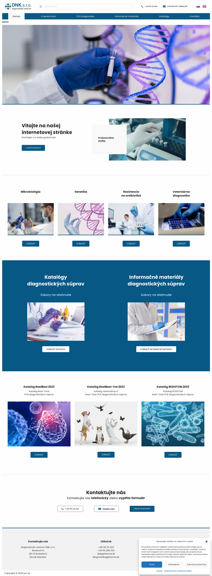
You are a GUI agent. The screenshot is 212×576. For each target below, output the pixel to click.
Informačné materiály (127, 16)
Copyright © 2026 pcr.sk (17, 573)
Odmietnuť (173, 565)
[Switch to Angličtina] (204, 6)
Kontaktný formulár (175, 6)
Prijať (151, 565)
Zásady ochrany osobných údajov (178, 571)
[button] (206, 541)
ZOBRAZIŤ (30, 244)
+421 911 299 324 (105, 550)
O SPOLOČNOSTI (33, 148)
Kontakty (195, 16)
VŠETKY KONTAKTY (142, 509)
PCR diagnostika (85, 16)
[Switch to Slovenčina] (198, 6)
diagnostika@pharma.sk (106, 557)
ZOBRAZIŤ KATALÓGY (55, 349)
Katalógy (164, 16)
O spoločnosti (48, 16)
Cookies (159, 571)
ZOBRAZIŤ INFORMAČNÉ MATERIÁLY (156, 349)
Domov (16, 16)
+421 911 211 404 (149, 6)
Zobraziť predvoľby (196, 565)
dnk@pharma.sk (106, 554)
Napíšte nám (106, 509)
